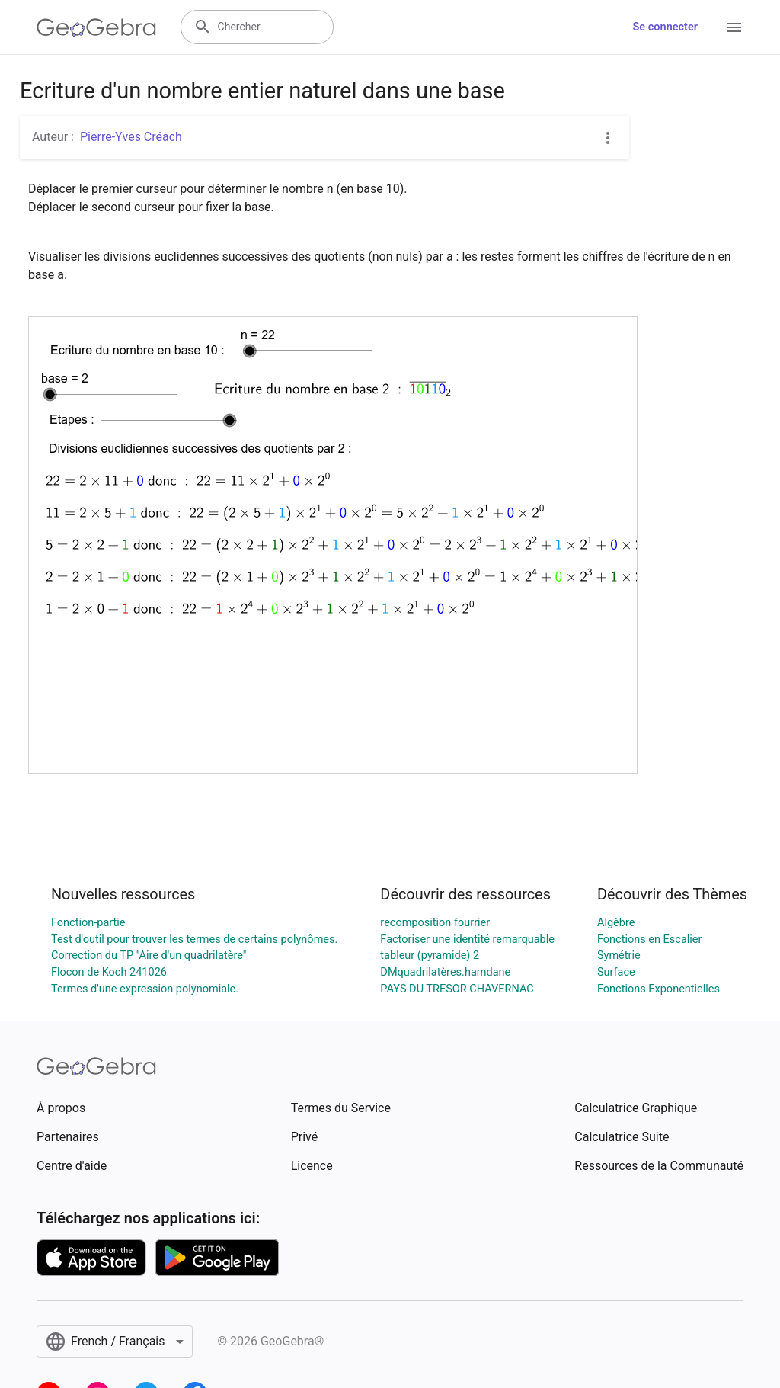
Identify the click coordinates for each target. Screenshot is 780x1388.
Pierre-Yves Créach (131, 137)
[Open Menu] (734, 27)
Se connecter (665, 27)
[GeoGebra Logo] (96, 27)
